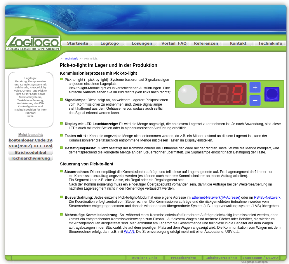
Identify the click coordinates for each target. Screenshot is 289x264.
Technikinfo (71, 58)
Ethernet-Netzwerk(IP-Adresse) (215, 197)
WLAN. (129, 232)
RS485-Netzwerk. (267, 197)
